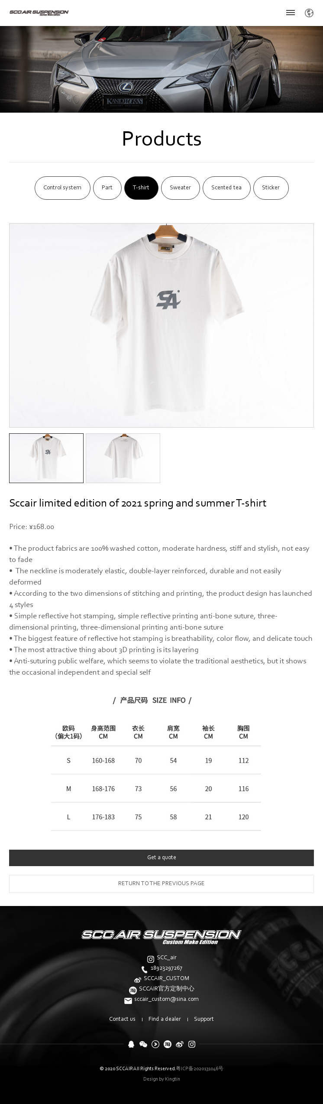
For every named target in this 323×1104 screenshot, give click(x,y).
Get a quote (161, 858)
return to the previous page (161, 884)
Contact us (122, 1019)
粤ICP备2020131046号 (199, 1069)
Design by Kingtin (161, 1079)
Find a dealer (165, 1019)
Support (204, 1019)
